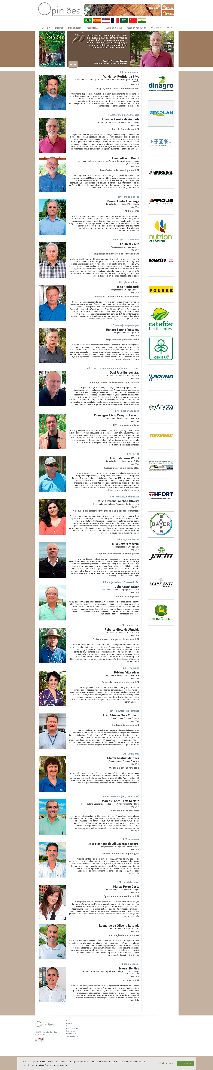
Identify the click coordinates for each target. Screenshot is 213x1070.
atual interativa (39, 1039)
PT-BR (88, 20)
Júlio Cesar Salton (127, 586)
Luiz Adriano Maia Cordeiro (121, 715)
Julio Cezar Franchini (125, 544)
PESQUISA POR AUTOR (136, 28)
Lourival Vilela (129, 244)
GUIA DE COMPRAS (113, 28)
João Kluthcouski (128, 287)
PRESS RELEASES (93, 28)
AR (124, 20)
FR (115, 20)
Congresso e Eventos (73, 1026)
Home (68, 1021)
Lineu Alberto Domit (125, 158)
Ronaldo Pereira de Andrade (120, 119)
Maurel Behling (129, 968)
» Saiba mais (165, 1063)
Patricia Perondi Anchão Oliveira (117, 501)
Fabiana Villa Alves (126, 672)
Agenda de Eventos (72, 1036)
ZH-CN (133, 20)
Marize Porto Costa (126, 886)
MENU (168, 6)
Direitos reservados (42, 1034)
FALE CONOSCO (75, 28)
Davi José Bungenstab (124, 372)
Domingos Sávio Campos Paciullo (116, 415)
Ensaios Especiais (72, 1028)
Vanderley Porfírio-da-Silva (121, 76)
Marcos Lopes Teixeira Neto (120, 801)
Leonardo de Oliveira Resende (119, 925)
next (75, 65)
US (106, 20)
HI (142, 20)
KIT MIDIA (46, 28)
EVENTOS (59, 28)
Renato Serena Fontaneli (122, 329)
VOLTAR (168, 13)
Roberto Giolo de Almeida (122, 629)
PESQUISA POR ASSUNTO (161, 28)
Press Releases (71, 1033)
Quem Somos (70, 1031)
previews (71, 65)
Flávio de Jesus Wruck (124, 458)
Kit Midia (69, 1023)
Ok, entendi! (185, 1063)
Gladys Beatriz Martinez (123, 758)
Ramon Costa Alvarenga (123, 201)
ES (97, 20)
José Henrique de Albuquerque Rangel (113, 843)
